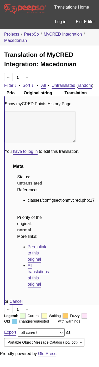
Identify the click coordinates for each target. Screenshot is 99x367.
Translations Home (71, 7)
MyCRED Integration (63, 34)
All (43, 85)
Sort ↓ (28, 85)
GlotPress (47, 353)
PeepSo (31, 34)
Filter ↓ (10, 85)
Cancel (16, 301)
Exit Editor (85, 21)
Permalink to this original (37, 253)
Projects (11, 34)
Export (10, 332)
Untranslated (63, 85)
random (85, 85)
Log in (60, 21)
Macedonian (15, 40)
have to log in (25, 151)
